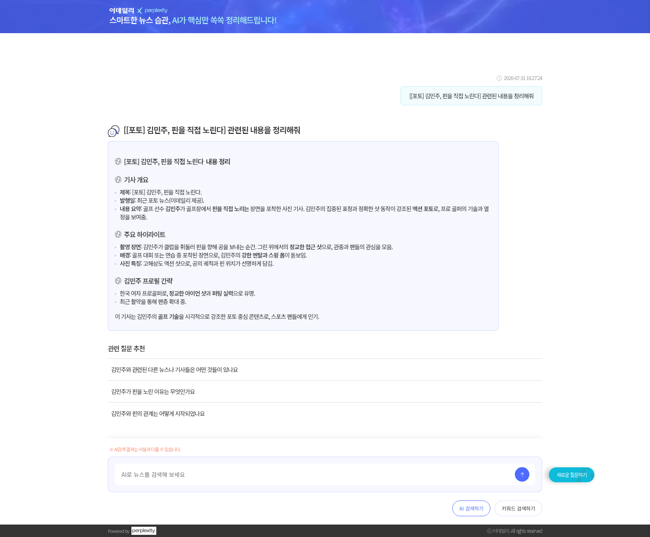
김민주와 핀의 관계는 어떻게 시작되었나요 (158, 413)
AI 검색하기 (471, 508)
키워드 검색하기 (518, 508)
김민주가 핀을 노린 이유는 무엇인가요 (153, 391)
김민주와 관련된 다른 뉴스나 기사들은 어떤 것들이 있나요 (174, 369)
